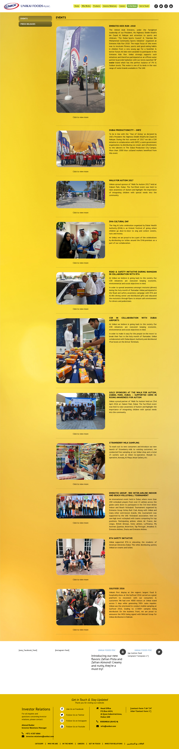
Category (39, 744)
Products (96, 6)
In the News (132, 6)
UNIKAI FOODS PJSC (106, 650)
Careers (122, 6)
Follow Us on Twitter (74, 715)
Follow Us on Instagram (76, 720)
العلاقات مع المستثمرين (135, 744)
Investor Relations (109, 6)
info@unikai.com (108, 726)
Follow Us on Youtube (75, 726)
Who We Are (86, 6)
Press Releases (28, 24)
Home (77, 6)
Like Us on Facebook (74, 709)
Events (24, 18)
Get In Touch (144, 6)
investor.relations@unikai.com (40, 736)
